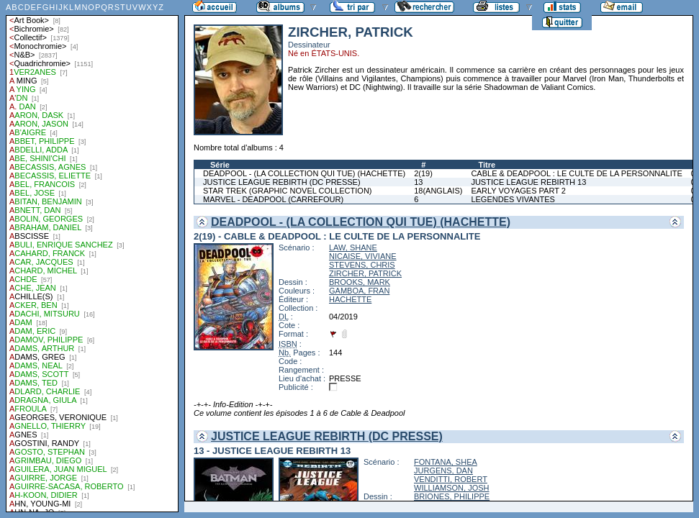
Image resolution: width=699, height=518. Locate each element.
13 (418, 182)
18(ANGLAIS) (438, 190)
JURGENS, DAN (443, 470)
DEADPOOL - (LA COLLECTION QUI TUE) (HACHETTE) (304, 173)
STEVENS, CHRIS (362, 264)
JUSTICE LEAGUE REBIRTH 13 (528, 182)
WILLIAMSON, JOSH (452, 487)
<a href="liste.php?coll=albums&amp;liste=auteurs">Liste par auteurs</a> (92, 256)
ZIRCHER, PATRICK (365, 273)
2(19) (423, 173)
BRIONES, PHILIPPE (452, 496)
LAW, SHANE (353, 247)
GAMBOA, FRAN (359, 290)
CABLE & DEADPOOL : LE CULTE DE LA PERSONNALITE (576, 173)
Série (220, 164)
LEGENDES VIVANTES (513, 199)
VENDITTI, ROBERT (450, 479)
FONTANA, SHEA (445, 462)
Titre (486, 164)
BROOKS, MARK (359, 282)
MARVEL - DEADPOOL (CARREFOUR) (273, 199)
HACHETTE (350, 299)
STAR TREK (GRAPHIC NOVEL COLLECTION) (287, 190)
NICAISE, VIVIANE (363, 256)
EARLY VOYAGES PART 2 (518, 190)
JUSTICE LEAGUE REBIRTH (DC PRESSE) (282, 182)
